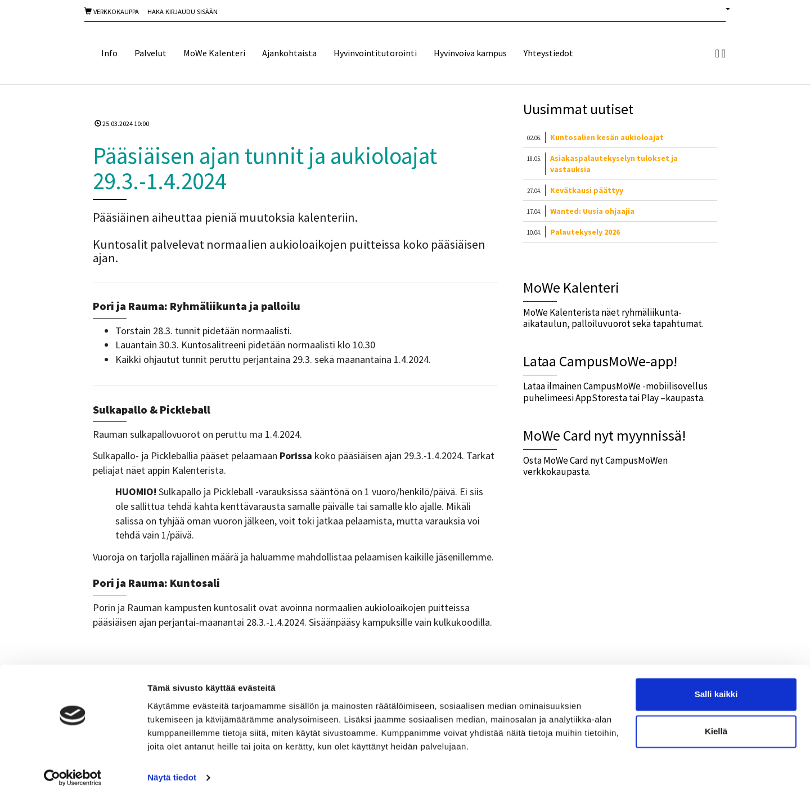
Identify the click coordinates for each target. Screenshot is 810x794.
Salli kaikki (716, 689)
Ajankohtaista (289, 53)
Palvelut (150, 53)
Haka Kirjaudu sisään (182, 11)
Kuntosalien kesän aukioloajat (607, 137)
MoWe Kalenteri (214, 53)
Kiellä (716, 725)
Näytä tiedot (171, 772)
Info (109, 53)
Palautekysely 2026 (585, 232)
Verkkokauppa (111, 11)
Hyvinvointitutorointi (375, 53)
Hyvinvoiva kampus (470, 53)
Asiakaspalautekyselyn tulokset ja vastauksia (614, 163)
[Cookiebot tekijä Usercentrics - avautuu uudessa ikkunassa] (73, 772)
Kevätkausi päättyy (586, 190)
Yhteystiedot (548, 53)
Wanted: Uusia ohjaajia (592, 211)
